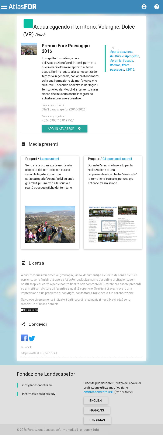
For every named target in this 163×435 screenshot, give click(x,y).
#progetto (132, 56)
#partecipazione (121, 52)
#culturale (117, 56)
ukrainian (97, 420)
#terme (115, 65)
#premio (116, 61)
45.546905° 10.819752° (58, 120)
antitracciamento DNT (99, 392)
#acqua (128, 61)
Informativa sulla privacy (38, 394)
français (97, 410)
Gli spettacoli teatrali (117, 159)
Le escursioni (49, 159)
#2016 (129, 69)
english (96, 401)
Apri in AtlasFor (65, 128)
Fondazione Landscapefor (45, 430)
